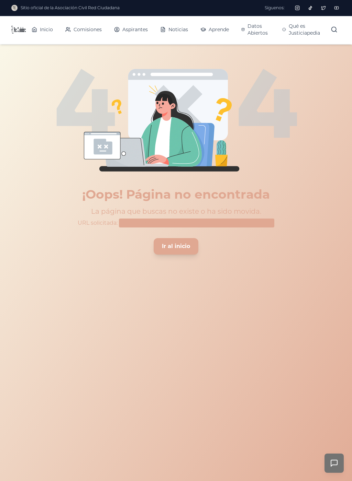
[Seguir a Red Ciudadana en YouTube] (336, 7)
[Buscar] (334, 29)
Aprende (214, 29)
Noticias (174, 29)
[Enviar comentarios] (334, 463)
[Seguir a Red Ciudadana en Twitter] (323, 7)
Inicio (42, 29)
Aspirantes (131, 29)
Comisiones (83, 29)
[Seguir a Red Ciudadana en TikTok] (310, 7)
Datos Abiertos (254, 29)
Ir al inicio (176, 246)
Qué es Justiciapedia (301, 29)
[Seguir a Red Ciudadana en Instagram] (297, 7)
